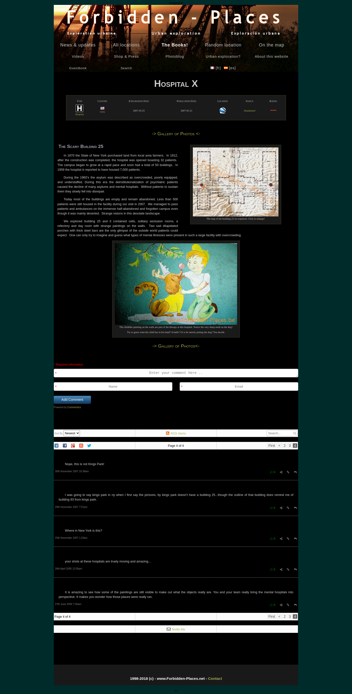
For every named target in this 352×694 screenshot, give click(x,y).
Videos (78, 56)
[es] (230, 68)
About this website (271, 56)
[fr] (216, 68)
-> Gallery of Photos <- (176, 133)
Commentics (74, 407)
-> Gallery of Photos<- (176, 345)
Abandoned (249, 110)
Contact (215, 678)
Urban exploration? (223, 56)
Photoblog (174, 56)
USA (102, 110)
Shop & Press (126, 56)
